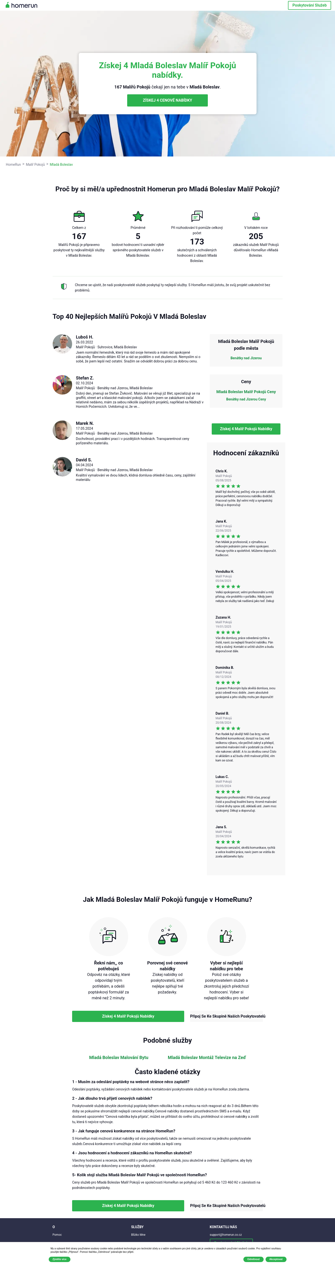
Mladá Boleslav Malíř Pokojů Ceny (246, 391)
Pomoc (57, 1234)
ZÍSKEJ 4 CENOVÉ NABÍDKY (167, 100)
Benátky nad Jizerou (246, 358)
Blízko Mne (138, 1234)
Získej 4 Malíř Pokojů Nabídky (246, 429)
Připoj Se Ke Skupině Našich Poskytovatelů (226, 1016)
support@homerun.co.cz (226, 1234)
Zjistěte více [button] (60, 1259)
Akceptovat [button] (276, 1259)
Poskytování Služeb (309, 5)
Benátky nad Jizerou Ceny (246, 399)
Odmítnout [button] (253, 1259)
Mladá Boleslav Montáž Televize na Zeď (207, 1057)
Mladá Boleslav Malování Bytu (118, 1057)
